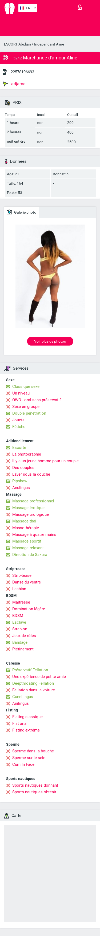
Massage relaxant (28, 547)
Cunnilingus (22, 696)
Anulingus (21, 487)
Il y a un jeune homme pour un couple (45, 460)
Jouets (18, 420)
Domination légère (28, 609)
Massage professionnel (33, 501)
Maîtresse (21, 602)
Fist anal (19, 723)
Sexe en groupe (25, 406)
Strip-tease (21, 575)
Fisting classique (27, 716)
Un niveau (21, 393)
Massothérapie (25, 527)
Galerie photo (21, 212)
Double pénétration (29, 413)
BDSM (17, 615)
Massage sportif (26, 541)
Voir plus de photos (50, 341)
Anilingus (20, 703)
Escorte (19, 447)
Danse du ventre (26, 582)
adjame (14, 83)
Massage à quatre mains (34, 534)
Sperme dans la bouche (33, 751)
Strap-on (19, 629)
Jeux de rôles (24, 635)
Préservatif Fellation (30, 670)
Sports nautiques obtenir (34, 792)
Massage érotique (28, 507)
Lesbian (19, 588)
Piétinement (23, 649)
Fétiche (18, 426)
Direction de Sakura (29, 554)
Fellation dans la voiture (33, 690)
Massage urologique (30, 514)
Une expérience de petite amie (39, 676)
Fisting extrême (26, 730)
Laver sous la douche (31, 474)
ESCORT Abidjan (17, 44)
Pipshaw (19, 481)
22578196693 (22, 72)
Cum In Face (23, 764)
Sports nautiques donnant (35, 785)
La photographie (26, 454)
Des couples (23, 467)
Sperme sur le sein (28, 757)
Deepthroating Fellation (33, 683)
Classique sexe (25, 386)
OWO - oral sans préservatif (36, 399)
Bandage (19, 642)
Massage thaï (24, 521)
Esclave (19, 622)
